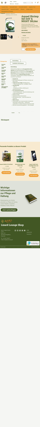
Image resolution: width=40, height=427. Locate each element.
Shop (11, 1)
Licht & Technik (14, 14)
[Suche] (32, 3)
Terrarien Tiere (4, 7)
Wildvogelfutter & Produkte (7, 11)
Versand (16, 3)
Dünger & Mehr (29, 9)
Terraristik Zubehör (23, 7)
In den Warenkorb (30, 49)
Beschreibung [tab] (15, 60)
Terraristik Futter (13, 7)
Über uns (12, 3)
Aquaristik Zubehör (15, 9)
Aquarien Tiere (32, 7)
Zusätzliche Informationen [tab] (18, 63)
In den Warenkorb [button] (6, 172)
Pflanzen (22, 9)
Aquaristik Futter (5, 9)
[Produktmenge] (23, 49)
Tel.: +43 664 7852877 (5, 238)
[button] (1, 37)
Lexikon (14, 1)
